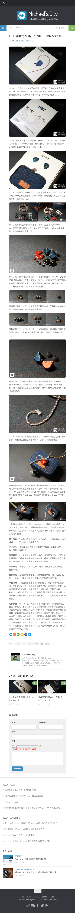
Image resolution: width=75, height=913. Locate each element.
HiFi (23, 644)
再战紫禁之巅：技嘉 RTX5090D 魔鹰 (20, 790)
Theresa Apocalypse (13, 823)
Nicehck (30, 644)
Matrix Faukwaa (11, 802)
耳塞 (42, 644)
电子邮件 (42, 722)
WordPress (53, 900)
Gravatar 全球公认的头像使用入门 (43, 823)
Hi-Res (17, 644)
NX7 (36, 644)
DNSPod (43, 900)
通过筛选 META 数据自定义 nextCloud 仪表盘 (24, 796)
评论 (13, 741)
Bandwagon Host (31, 900)
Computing (19, 869)
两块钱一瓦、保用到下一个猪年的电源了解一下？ (36, 872)
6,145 (62, 28)
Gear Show (30, 869)
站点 (13, 732)
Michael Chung (17, 41)
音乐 (47, 644)
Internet (18, 856)
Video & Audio (15, 28)
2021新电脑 (30, 835)
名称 (14, 722)
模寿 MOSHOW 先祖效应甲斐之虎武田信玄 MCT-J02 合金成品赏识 (33, 808)
